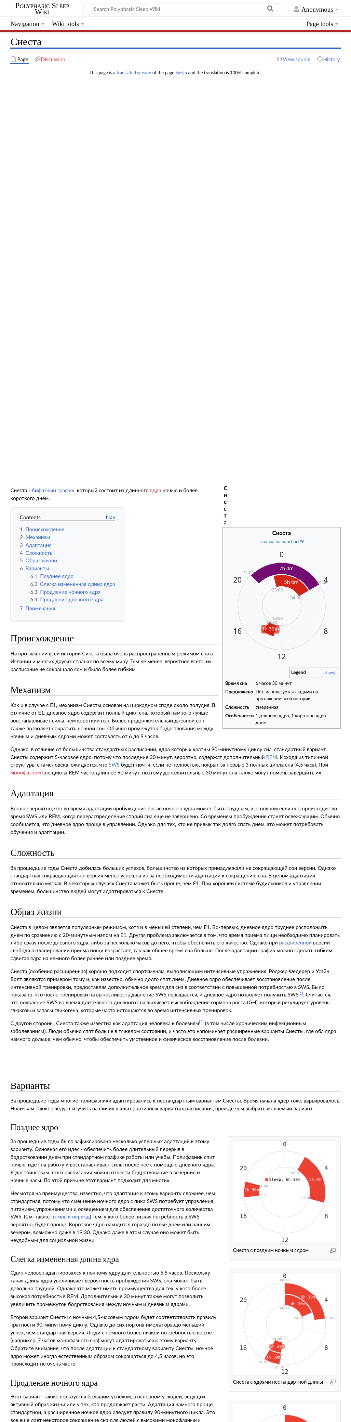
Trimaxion (231, 1287)
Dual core (50, 1297)
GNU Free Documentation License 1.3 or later (123, 1400)
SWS (114, 354)
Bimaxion (227, 1297)
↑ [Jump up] (25, 1155)
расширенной (295, 532)
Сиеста (172, 1277)
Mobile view (162, 1413)
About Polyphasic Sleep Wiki (79, 1413)
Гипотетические (229, 1327)
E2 (166, 1287)
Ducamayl (181, 1327)
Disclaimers (130, 1413)
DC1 (172, 1297)
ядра (155, 87)
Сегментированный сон (112, 1081)
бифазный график (53, 87)
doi (27, 1169)
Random (218, 1337)
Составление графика (176, 1268)
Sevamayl (208, 1287)
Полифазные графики (175, 1258)
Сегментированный (204, 1277)
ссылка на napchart (279, 109)
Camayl (201, 1327)
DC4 (210, 1297)
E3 (175, 1287)
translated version (134, 72)
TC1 (207, 1307)
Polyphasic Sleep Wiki (42, 9)
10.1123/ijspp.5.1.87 (53, 1169)
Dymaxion (196, 1317)
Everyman (50, 1287)
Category (20, 1368)
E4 (183, 1287)
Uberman (173, 1317)
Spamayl (232, 1317)
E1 (159, 1277)
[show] (329, 240)
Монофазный (192, 1337)
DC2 (184, 1297)
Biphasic (51, 1277)
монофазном (25, 362)
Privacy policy (25, 1413)
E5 (192, 1287)
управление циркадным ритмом (167, 1112)
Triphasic (190, 1307)
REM (271, 346)
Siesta (181, 72)
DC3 (197, 1297)
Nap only (51, 1317)
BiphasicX (238, 1277)
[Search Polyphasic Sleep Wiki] (184, 8)
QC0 (162, 1327)
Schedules (46, 1368)
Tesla (215, 1317)
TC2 (218, 1307)
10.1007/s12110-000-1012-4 (129, 1183)
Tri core (52, 1307)
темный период (71, 806)
